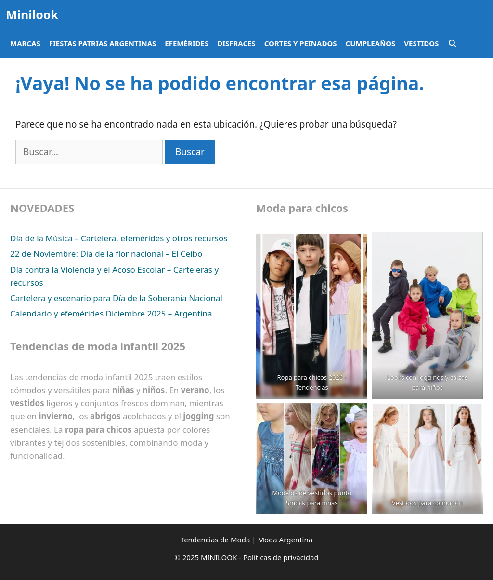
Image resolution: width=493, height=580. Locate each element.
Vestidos (421, 43)
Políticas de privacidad (281, 557)
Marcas (25, 43)
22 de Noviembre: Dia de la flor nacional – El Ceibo (106, 253)
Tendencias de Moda (215, 539)
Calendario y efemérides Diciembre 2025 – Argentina (111, 313)
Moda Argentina (285, 539)
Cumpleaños (371, 43)
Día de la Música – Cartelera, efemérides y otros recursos (118, 238)
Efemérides (186, 43)
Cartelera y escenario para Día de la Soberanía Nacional (116, 297)
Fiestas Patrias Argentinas (102, 43)
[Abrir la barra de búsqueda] (452, 43)
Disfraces (236, 43)
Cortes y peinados (300, 43)
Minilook (32, 14)
